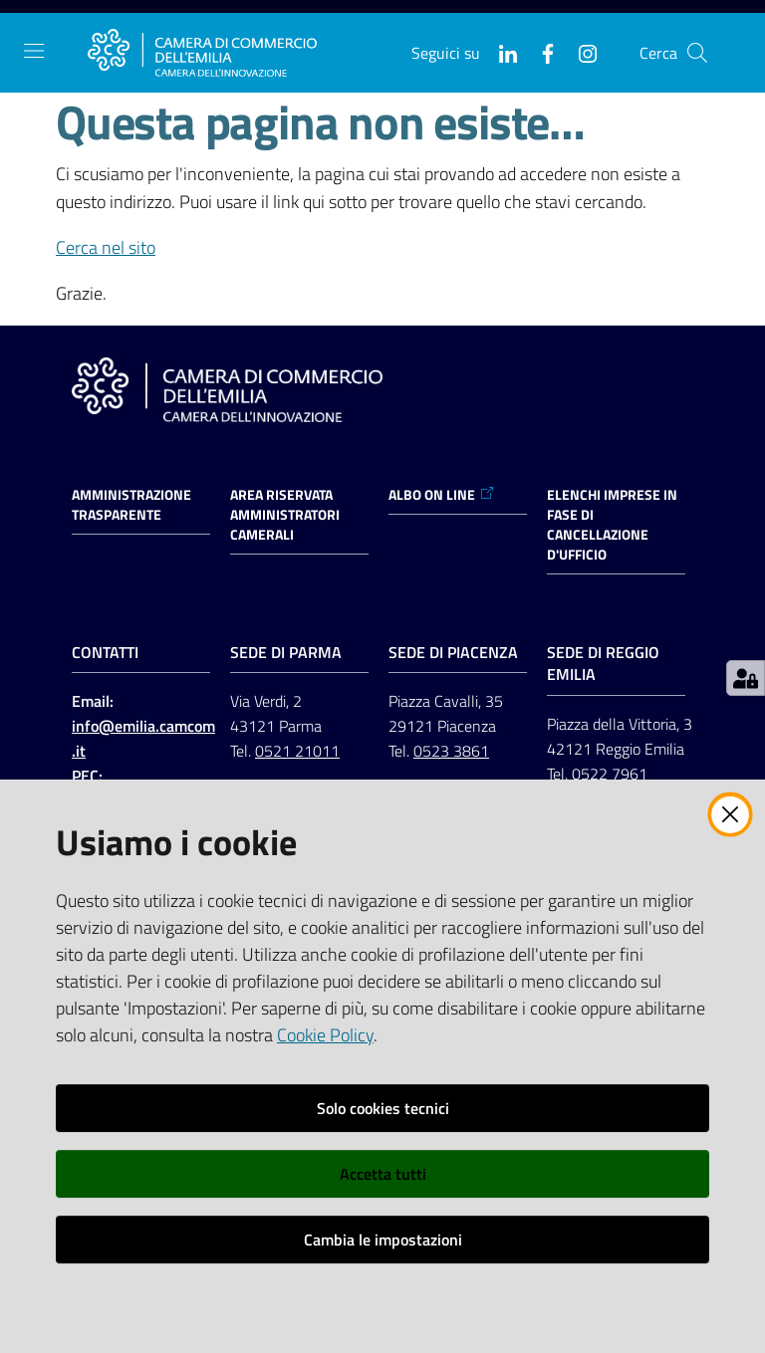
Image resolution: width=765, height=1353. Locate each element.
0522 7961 (609, 774)
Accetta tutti (383, 1174)
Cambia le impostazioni (383, 1239)
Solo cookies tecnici (383, 1108)
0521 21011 (297, 751)
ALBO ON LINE (441, 495)
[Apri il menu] (34, 51)
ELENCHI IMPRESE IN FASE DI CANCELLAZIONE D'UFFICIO (612, 524)
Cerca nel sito (105, 247)
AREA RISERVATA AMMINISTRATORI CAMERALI (285, 515)
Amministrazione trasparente (131, 505)
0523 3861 (451, 751)
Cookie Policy (325, 1034)
